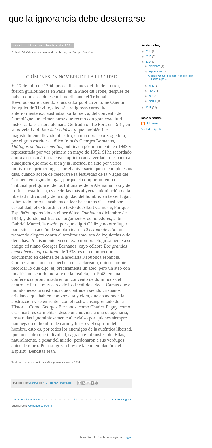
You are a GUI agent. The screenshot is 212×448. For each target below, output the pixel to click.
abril (151, 96)
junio (152, 85)
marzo (153, 101)
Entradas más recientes (26, 399)
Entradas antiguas (120, 399)
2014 (149, 61)
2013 (149, 107)
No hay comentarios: (61, 382)
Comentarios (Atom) (40, 405)
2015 (149, 56)
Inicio (75, 399)
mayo (152, 90)
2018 (149, 51)
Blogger (127, 437)
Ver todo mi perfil (151, 129)
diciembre (155, 66)
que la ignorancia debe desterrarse (77, 18)
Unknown (152, 123)
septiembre (156, 71)
